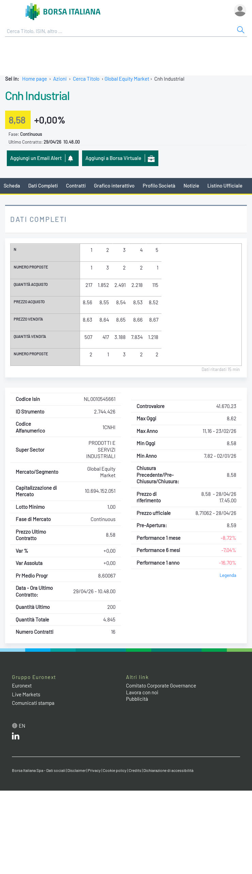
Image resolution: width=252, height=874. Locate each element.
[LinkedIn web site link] (15, 737)
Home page (34, 79)
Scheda (12, 185)
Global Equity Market (127, 79)
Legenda (228, 575)
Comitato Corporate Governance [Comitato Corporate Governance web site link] (161, 685)
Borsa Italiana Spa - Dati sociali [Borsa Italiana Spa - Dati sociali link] (38, 770)
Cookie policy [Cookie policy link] (115, 770)
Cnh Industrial (37, 95)
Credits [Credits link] (135, 770)
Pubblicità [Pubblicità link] (137, 699)
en (22, 726)
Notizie (191, 185)
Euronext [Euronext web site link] (22, 685)
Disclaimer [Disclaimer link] (76, 770)
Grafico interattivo (114, 185)
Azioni (60, 79)
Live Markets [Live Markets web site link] (26, 694)
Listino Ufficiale (224, 185)
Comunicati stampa (33, 703)
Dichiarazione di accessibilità (168, 770)
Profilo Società (159, 185)
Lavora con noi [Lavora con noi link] (142, 692)
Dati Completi (43, 185)
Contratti (76, 185)
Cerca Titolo (86, 79)
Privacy (94, 770)
